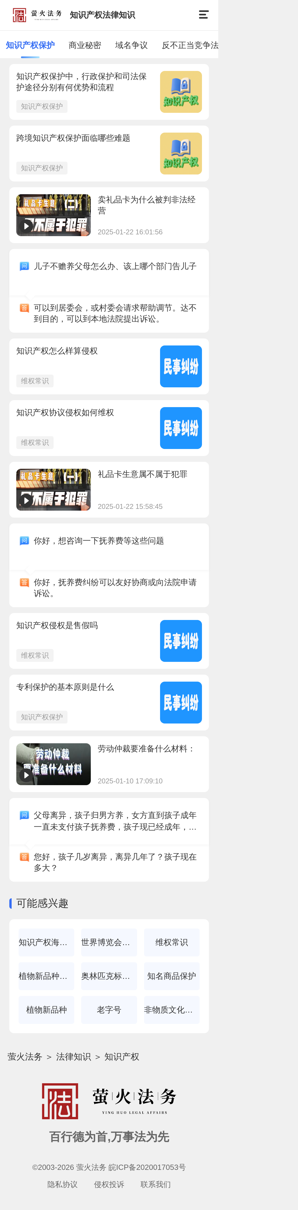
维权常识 (35, 381)
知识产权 (121, 1056)
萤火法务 (25, 1056)
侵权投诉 (109, 1184)
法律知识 (73, 1056)
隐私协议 (62, 1184)
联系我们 (156, 1184)
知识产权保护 (42, 106)
